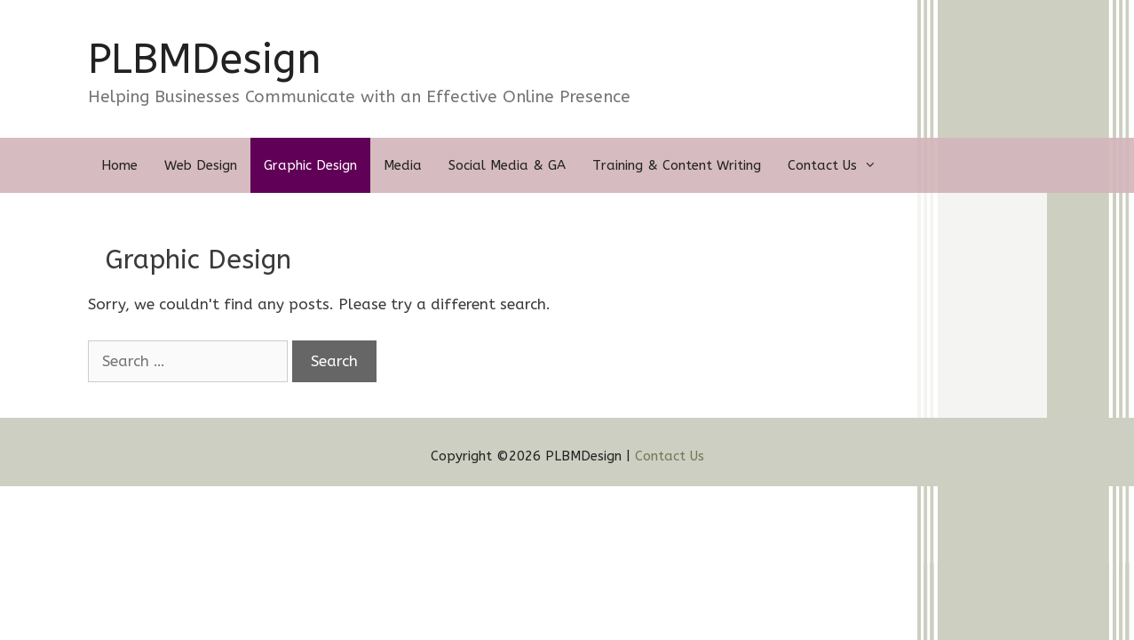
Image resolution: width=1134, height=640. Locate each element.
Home (119, 165)
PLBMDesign (204, 60)
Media (403, 165)
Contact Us (839, 165)
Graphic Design (310, 165)
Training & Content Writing (676, 165)
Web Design (200, 165)
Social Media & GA (507, 165)
